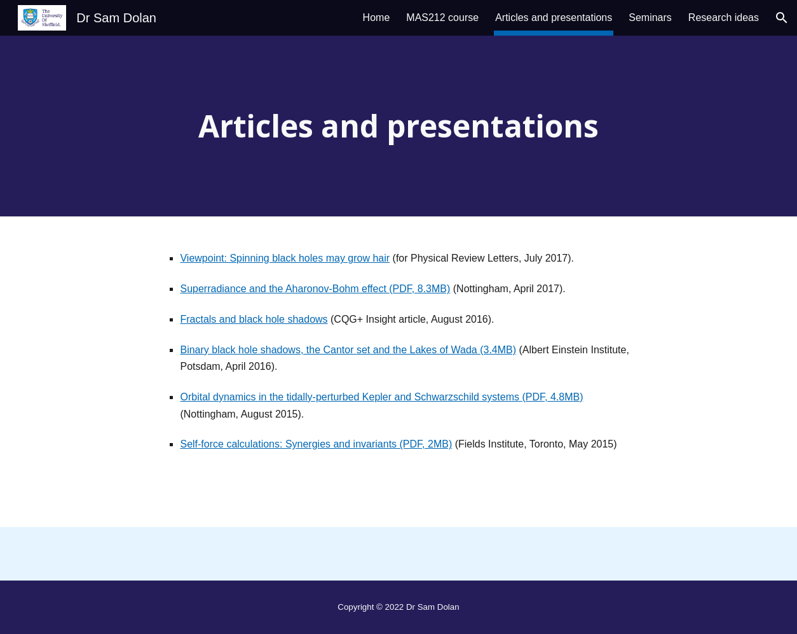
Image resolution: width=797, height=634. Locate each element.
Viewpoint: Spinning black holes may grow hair (285, 258)
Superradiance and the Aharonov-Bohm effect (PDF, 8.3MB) (315, 288)
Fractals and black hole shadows (253, 319)
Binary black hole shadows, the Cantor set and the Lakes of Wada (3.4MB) (348, 349)
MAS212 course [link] (442, 17)
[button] (781, 18)
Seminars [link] (650, 17)
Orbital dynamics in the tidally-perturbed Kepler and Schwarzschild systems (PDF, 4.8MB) (381, 396)
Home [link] (376, 17)
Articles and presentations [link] (553, 17)
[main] (398, 126)
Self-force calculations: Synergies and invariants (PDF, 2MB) (316, 444)
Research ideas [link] (723, 17)
